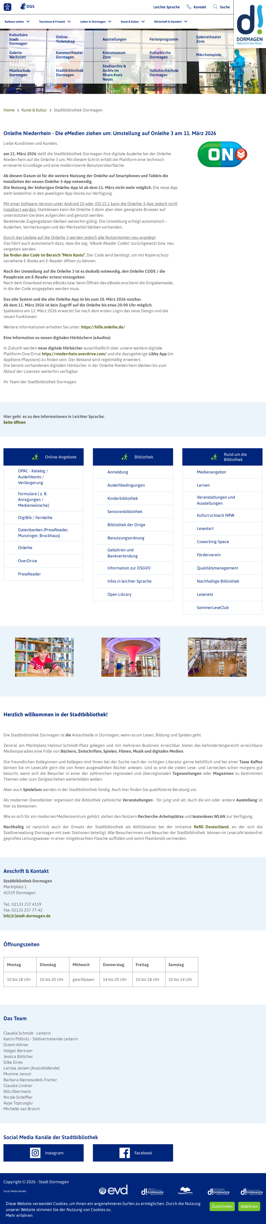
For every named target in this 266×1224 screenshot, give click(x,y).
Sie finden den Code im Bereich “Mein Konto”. (45, 255)
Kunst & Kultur (130, 21)
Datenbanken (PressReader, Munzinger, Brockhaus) (43, 532)
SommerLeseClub (213, 607)
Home (9, 110)
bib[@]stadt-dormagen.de (27, 915)
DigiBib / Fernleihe (35, 517)
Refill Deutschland (211, 826)
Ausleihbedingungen (126, 485)
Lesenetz (205, 594)
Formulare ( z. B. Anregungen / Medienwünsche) (33, 499)
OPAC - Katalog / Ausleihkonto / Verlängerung (33, 476)
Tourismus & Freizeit (52, 21)
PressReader (29, 574)
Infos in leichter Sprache (129, 581)
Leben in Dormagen (93, 21)
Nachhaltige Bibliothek (218, 581)
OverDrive (27, 560)
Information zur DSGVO (128, 568)
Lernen (203, 485)
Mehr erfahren (19, 1215)
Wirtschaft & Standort (168, 21)
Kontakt (200, 7)
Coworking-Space (213, 541)
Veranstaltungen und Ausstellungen (216, 500)
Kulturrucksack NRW (215, 515)
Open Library (119, 594)
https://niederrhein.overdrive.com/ (74, 353)
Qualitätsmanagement (217, 568)
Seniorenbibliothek (124, 511)
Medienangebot (211, 472)
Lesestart (205, 528)
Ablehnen (249, 1206)
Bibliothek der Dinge (126, 524)
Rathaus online (14, 21)
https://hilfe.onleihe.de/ (103, 327)
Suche (225, 7)
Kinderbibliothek (122, 498)
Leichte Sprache (166, 7)
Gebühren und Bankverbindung (122, 552)
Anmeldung (117, 472)
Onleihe (25, 547)
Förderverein (209, 554)
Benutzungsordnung (125, 537)
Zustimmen (222, 1206)
